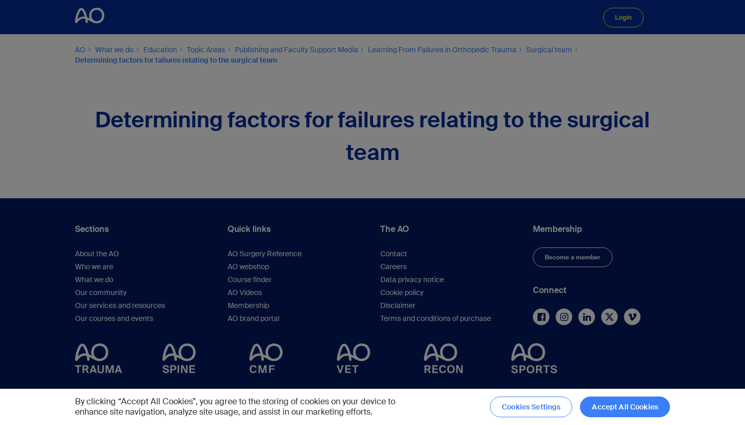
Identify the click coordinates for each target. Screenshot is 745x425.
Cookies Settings (531, 407)
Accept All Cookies (625, 407)
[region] (372, 407)
